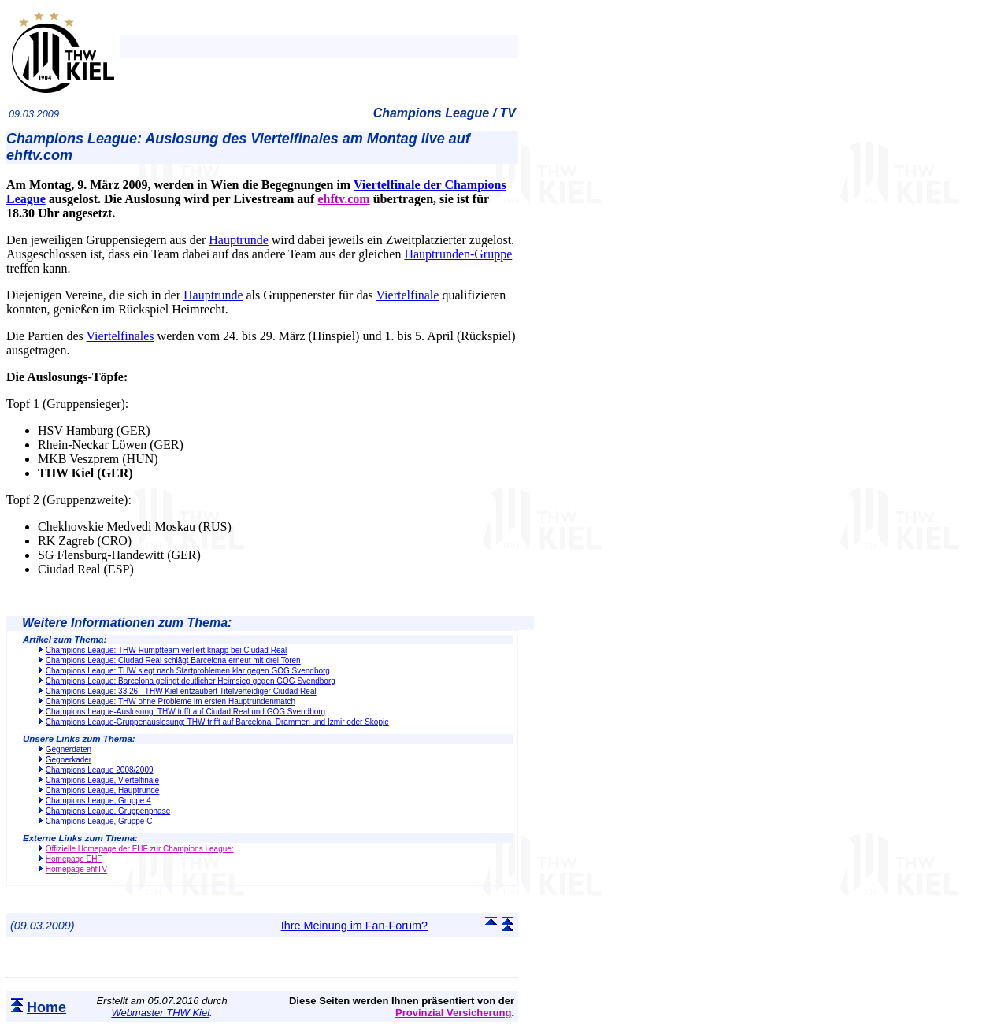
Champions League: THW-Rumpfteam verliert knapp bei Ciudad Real (166, 650)
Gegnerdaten (68, 749)
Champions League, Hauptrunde (103, 790)
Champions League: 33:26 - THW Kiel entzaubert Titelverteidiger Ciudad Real (181, 691)
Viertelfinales (120, 336)
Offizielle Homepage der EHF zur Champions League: (140, 848)
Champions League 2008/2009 (100, 770)
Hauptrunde (239, 240)
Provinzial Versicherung (453, 1012)
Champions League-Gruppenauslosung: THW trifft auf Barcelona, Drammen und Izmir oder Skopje (217, 722)
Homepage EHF (74, 859)
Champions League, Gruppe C (99, 821)
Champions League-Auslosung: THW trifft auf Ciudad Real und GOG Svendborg (185, 711)
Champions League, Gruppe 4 (98, 800)
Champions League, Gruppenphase (108, 811)
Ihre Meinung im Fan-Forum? (354, 925)
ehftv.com (343, 199)
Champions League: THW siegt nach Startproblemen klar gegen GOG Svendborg (188, 670)
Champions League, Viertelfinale (102, 780)
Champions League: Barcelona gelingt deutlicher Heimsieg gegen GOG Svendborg (190, 681)
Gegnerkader (68, 759)
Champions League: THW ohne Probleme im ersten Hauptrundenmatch (170, 701)
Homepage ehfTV (76, 869)
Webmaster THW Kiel (160, 1012)
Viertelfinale (407, 295)
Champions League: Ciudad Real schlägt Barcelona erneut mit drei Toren (173, 660)
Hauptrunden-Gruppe (458, 254)
